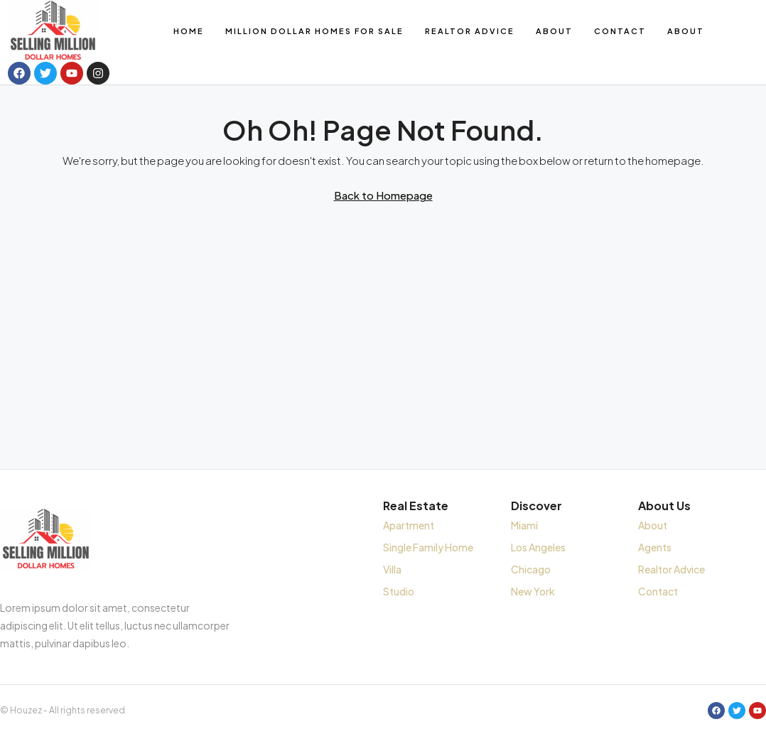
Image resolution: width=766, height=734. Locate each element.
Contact (620, 31)
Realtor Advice (469, 31)
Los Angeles (538, 547)
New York (533, 591)
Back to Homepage (383, 195)
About (554, 31)
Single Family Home (428, 547)
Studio (398, 591)
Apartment (408, 525)
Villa (392, 569)
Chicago (531, 569)
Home (188, 31)
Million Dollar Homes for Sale (314, 31)
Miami (524, 525)
